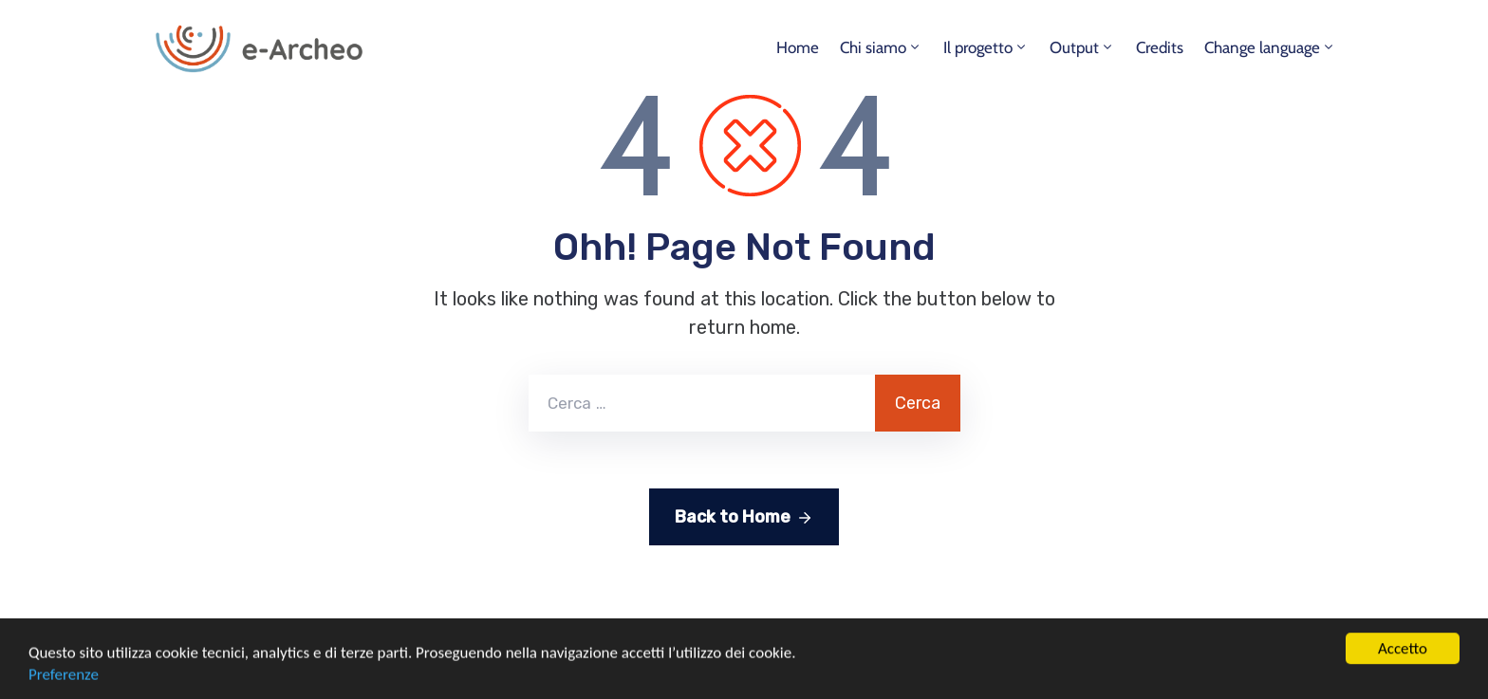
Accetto (1402, 678)
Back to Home (744, 517)
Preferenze (63, 689)
